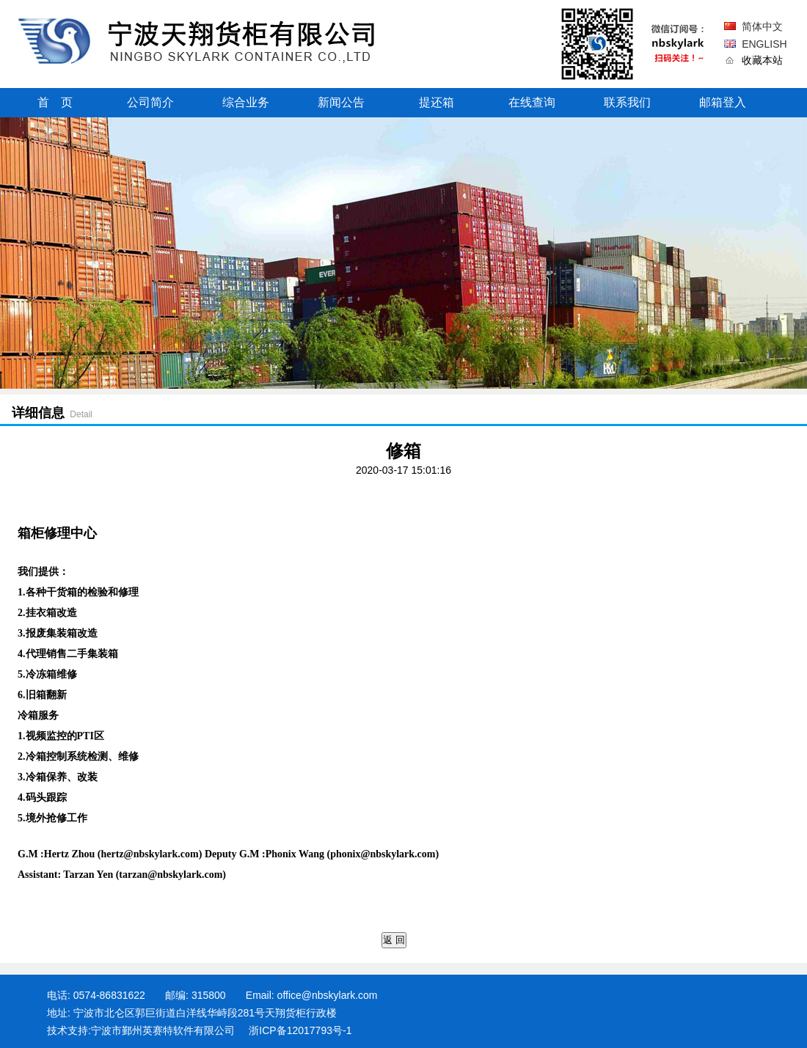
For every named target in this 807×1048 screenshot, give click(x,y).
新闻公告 (341, 102)
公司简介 (150, 102)
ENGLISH (764, 44)
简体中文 (762, 26)
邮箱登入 (722, 102)
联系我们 (627, 102)
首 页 (55, 102)
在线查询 (531, 102)
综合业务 (245, 102)
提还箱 (436, 102)
